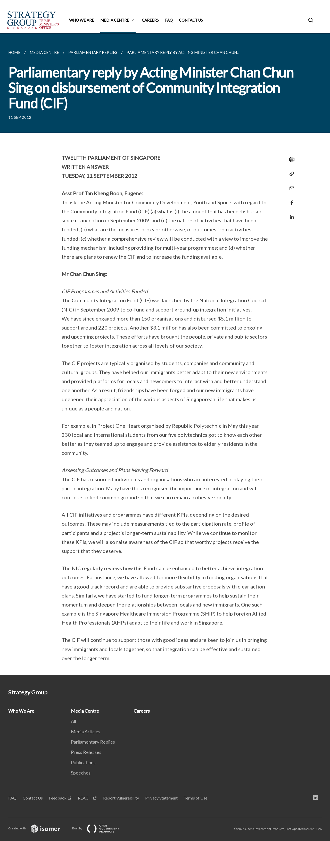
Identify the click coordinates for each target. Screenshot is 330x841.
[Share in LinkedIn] (290, 214)
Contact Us (191, 20)
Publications (83, 762)
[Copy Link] (290, 174)
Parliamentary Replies (93, 742)
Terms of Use (195, 797)
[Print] (290, 159)
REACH (85, 797)
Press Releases (86, 752)
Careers (150, 20)
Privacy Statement (161, 797)
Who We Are (81, 20)
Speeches (80, 773)
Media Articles (85, 731)
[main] (165, 354)
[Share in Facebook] (290, 199)
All (73, 721)
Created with (38, 828)
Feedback (58, 797)
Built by (99, 828)
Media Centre (114, 20)
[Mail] (290, 185)
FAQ (169, 20)
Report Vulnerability (121, 797)
